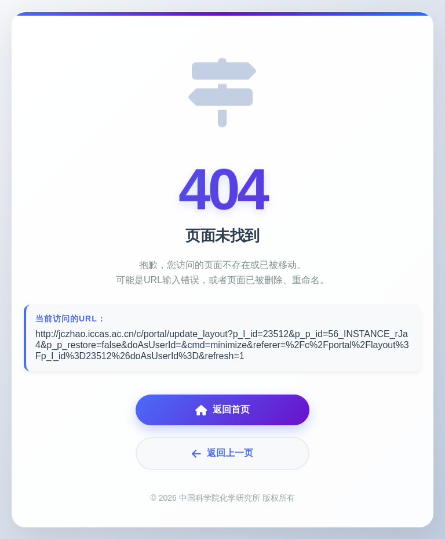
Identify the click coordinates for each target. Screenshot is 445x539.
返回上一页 (222, 453)
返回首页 (222, 409)
